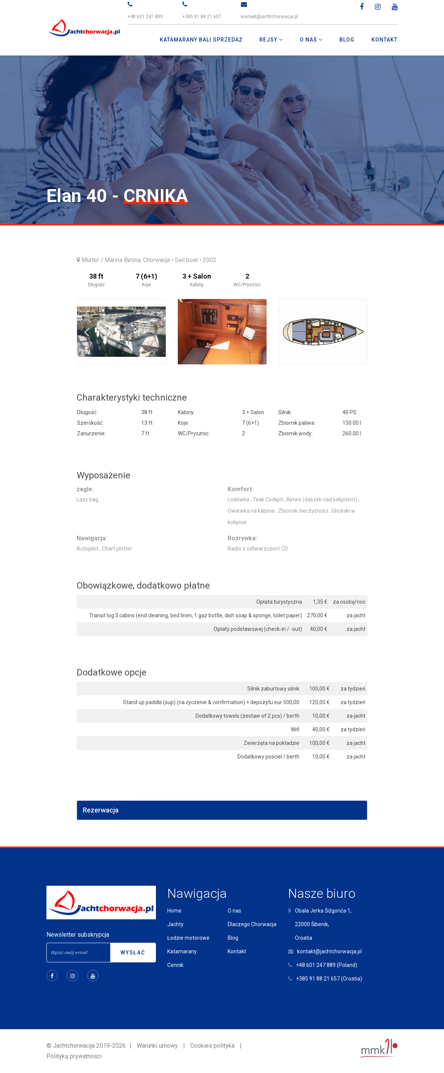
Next (357, 331)
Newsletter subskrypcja (77, 934)
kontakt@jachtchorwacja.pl (269, 16)
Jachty (175, 924)
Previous (86, 331)
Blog (233, 938)
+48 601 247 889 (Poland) (326, 965)
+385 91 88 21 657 (201, 16)
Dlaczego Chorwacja (252, 924)
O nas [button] (309, 40)
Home (174, 911)
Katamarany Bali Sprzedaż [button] (201, 40)
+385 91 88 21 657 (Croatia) (329, 979)
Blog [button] (347, 40)
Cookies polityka (212, 1045)
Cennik (175, 965)
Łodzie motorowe (188, 938)
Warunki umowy (157, 1045)
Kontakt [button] (385, 40)
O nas (234, 911)
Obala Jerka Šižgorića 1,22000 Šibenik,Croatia (323, 924)
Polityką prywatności (74, 1056)
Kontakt (237, 951)
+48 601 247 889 (145, 16)
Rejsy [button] (269, 40)
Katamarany (182, 951)
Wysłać (132, 953)
